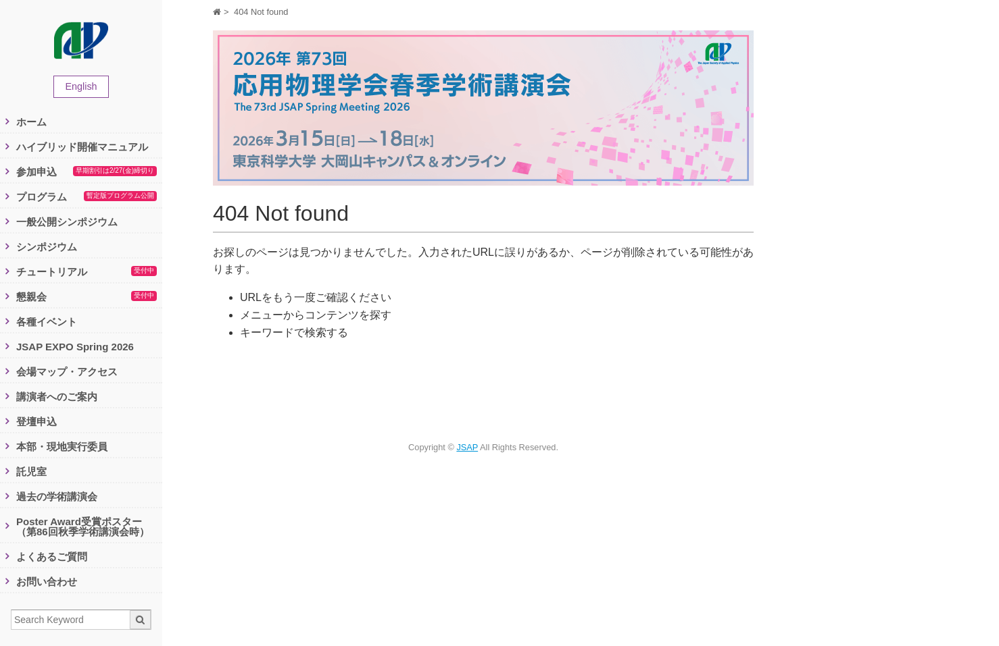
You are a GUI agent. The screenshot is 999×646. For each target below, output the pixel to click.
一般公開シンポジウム (67, 221)
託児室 (31, 471)
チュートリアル (86, 272)
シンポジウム (46, 246)
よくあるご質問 (51, 556)
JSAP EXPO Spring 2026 (75, 346)
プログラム (86, 197)
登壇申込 (36, 421)
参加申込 (86, 172)
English (81, 86)
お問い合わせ (46, 581)
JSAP (467, 447)
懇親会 (86, 297)
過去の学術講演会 (56, 496)
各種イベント (46, 321)
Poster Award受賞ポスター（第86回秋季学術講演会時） (82, 526)
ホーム (31, 122)
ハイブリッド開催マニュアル (82, 147)
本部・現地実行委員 (61, 446)
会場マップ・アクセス (67, 371)
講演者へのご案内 (56, 396)
